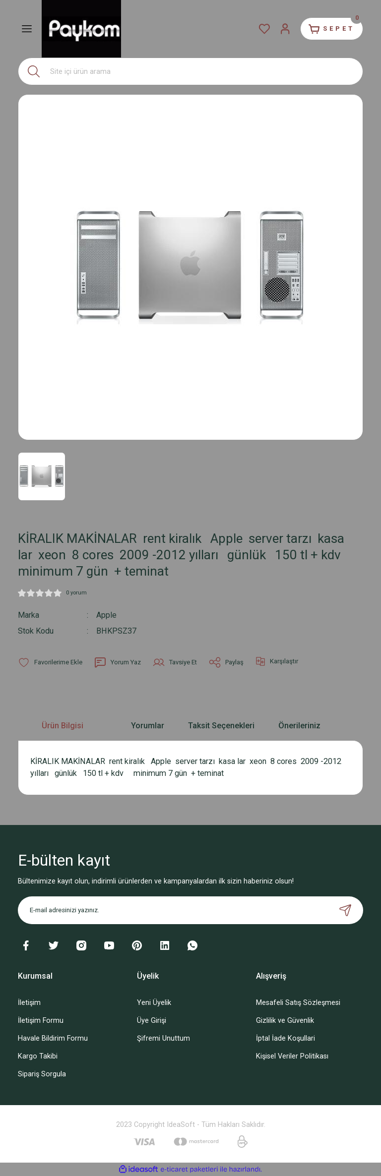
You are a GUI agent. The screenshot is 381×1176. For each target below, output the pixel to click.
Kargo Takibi (38, 1056)
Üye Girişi (151, 1020)
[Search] (190, 71)
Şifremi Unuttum (163, 1038)
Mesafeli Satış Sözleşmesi (298, 1002)
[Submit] (345, 910)
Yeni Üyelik (154, 1002)
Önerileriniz (299, 725)
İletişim (29, 1002)
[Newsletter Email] (190, 910)
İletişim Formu (41, 1020)
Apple (106, 615)
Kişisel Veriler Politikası (292, 1056)
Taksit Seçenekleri (221, 725)
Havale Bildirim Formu (53, 1038)
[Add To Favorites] (50, 662)
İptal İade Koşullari (285, 1038)
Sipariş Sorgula (42, 1074)
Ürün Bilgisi (62, 725)
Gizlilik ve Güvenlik (285, 1020)
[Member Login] (282, 29)
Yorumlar (147, 725)
